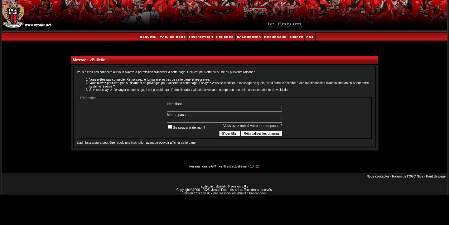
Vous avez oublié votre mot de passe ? (252, 126)
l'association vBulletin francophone (243, 193)
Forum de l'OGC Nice (407, 176)
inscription (138, 142)
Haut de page (436, 176)
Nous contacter (377, 176)
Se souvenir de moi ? (186, 127)
